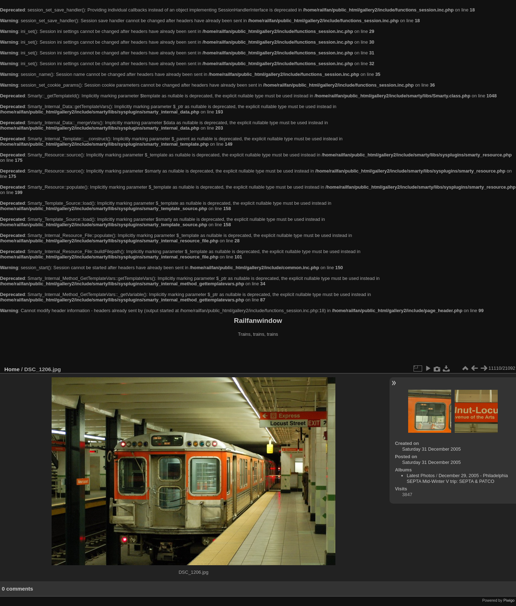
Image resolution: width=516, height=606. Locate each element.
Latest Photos (421, 475)
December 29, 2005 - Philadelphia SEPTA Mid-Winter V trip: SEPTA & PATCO (457, 478)
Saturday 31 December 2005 (431, 449)
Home (12, 369)
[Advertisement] (258, 352)
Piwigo (509, 600)
